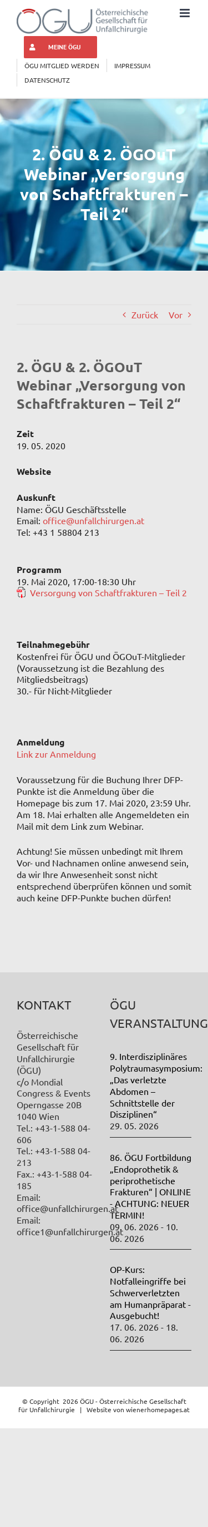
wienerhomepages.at (158, 1409)
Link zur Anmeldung (56, 753)
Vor (175, 314)
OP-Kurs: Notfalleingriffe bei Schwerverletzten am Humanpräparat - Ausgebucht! (150, 1292)
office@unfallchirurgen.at (93, 520)
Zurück (144, 314)
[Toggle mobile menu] (185, 13)
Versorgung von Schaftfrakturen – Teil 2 (108, 592)
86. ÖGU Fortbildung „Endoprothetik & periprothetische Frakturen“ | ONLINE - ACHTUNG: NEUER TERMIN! (150, 1185)
